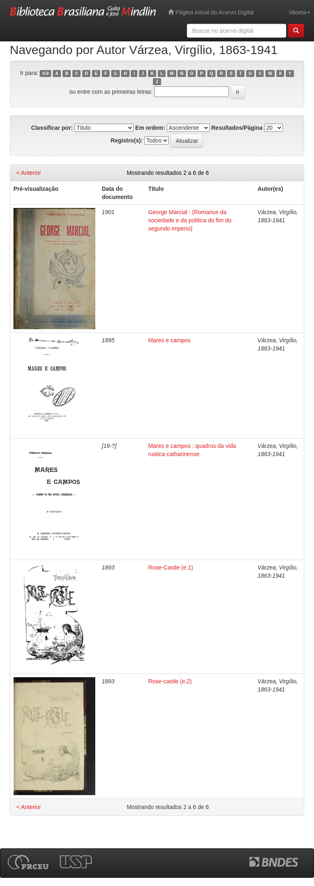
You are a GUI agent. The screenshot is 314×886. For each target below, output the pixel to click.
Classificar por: (52, 127)
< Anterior (28, 173)
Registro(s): (127, 140)
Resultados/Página (236, 127)
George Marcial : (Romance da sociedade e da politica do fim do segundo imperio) (189, 220)
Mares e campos (169, 340)
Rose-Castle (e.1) (170, 567)
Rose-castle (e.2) (170, 681)
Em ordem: (150, 127)
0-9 (46, 73)
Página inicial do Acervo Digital (210, 12)
